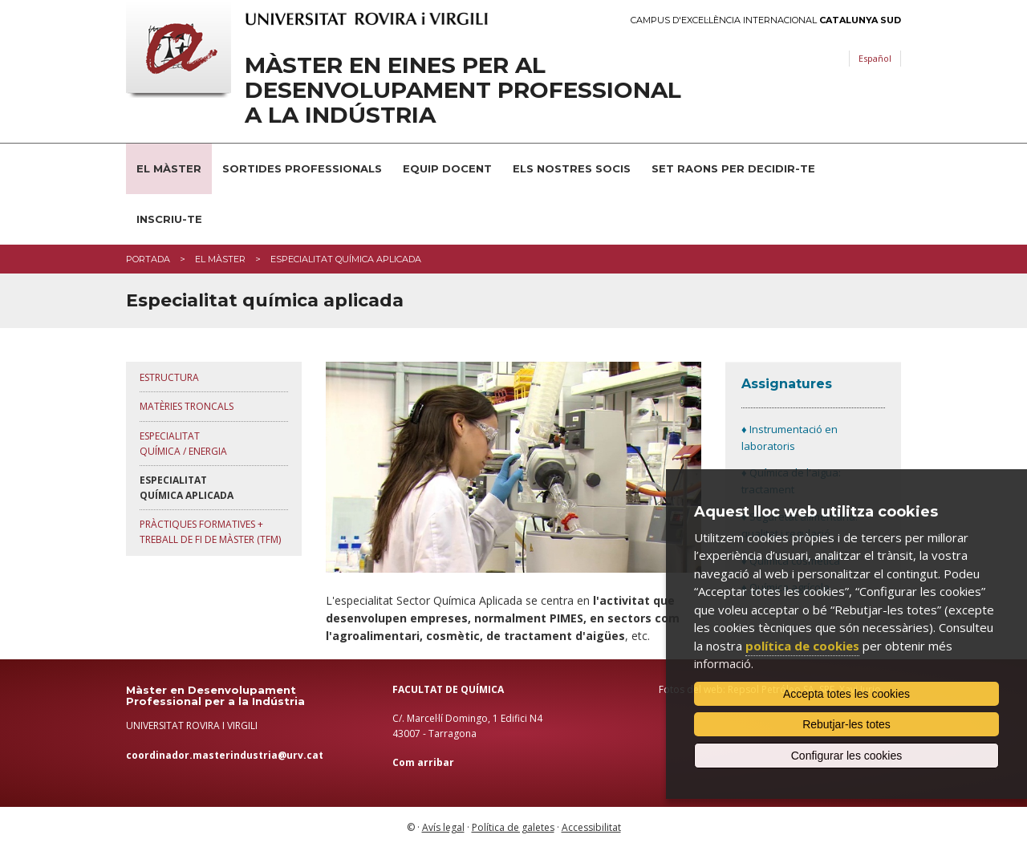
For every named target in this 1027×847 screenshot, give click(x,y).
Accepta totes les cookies (846, 693)
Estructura (169, 377)
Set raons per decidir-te (733, 168)
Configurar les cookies (847, 755)
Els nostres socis (572, 168)
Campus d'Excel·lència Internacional (766, 20)
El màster (220, 259)
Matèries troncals (186, 406)
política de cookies (802, 646)
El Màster (168, 168)
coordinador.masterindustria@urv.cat (224, 755)
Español (875, 58)
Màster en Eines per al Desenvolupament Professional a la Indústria (463, 90)
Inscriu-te (169, 219)
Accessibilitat (591, 827)
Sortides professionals (302, 168)
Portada (148, 259)
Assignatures (786, 383)
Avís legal (443, 827)
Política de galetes (513, 827)
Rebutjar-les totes (846, 724)
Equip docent (447, 168)
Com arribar (423, 762)
